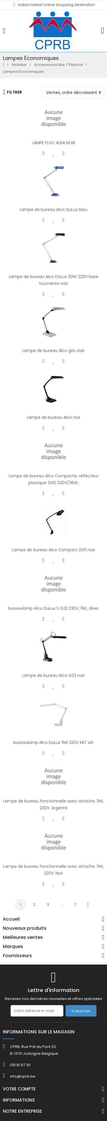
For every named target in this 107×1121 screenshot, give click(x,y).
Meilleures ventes (23, 937)
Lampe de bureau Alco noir (53, 417)
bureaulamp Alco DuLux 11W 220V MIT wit (53, 742)
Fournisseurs (17, 956)
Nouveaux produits (25, 928)
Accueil (11, 919)
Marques (13, 946)
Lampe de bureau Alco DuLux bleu (53, 209)
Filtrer (12, 92)
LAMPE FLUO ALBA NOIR (53, 143)
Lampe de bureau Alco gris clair (53, 350)
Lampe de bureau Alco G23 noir (53, 675)
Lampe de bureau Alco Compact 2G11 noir (53, 550)
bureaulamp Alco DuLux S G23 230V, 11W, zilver (53, 608)
